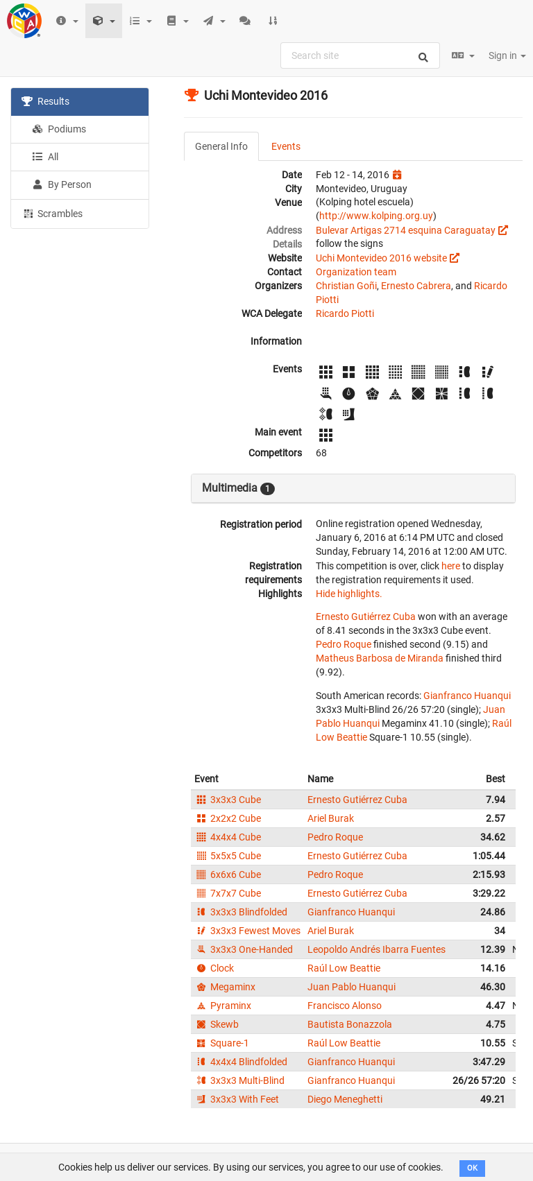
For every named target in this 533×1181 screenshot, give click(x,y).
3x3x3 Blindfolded (240, 911)
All (45, 156)
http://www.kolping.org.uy (376, 215)
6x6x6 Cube (227, 874)
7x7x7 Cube (227, 893)
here (450, 565)
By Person (62, 184)
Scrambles (52, 213)
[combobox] (360, 55)
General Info (221, 146)
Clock (214, 968)
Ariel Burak (330, 818)
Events (286, 146)
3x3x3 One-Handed (243, 949)
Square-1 (221, 1043)
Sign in (507, 55)
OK (472, 1168)
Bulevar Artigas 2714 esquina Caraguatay (406, 230)
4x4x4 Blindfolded (240, 1061)
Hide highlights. (349, 593)
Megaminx (224, 986)
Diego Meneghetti (344, 1099)
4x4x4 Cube (227, 837)
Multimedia (238, 488)
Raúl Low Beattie (343, 968)
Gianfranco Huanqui (467, 695)
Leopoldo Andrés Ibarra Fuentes (376, 949)
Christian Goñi (346, 285)
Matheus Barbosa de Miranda (379, 658)
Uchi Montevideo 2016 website (381, 258)
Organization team (356, 271)
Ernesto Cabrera (416, 285)
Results (45, 101)
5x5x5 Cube (227, 855)
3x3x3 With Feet (236, 1099)
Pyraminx (222, 1005)
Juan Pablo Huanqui (351, 986)
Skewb (216, 1024)
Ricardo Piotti (345, 313)
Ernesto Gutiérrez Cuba (366, 616)
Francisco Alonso (344, 1005)
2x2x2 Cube (227, 818)
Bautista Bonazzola (349, 1024)
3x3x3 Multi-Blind (239, 1080)
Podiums (59, 129)
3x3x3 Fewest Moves (247, 930)
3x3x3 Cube (227, 799)
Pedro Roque (343, 644)
